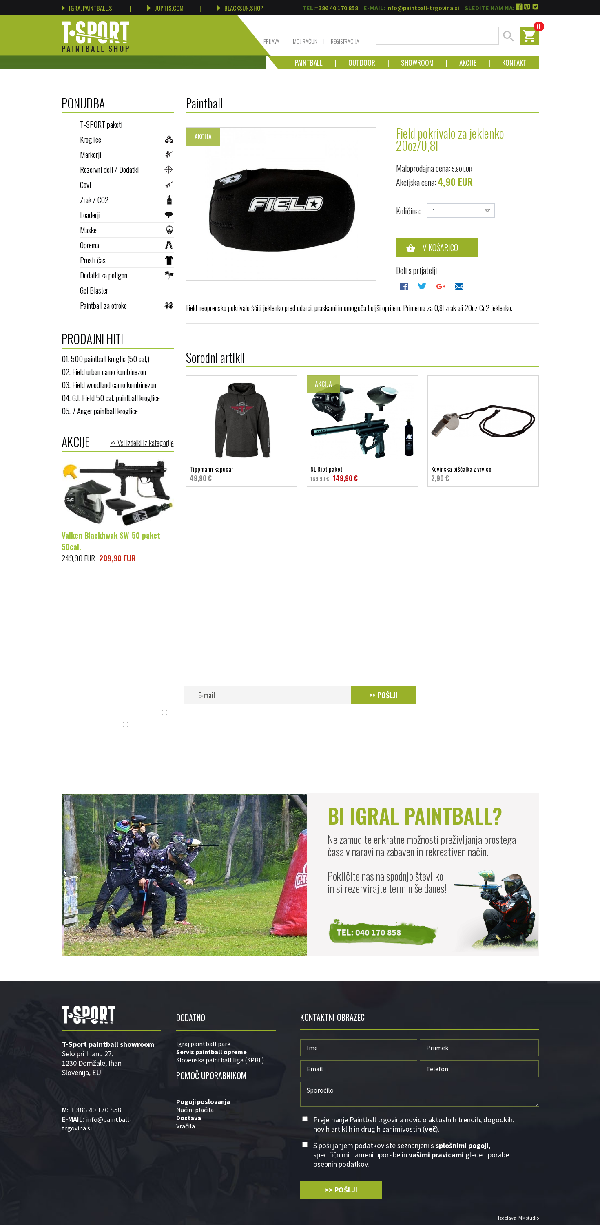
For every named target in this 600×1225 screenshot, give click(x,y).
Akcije (461, 62)
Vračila (185, 1126)
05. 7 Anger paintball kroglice (100, 410)
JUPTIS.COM (165, 7)
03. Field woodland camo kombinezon (109, 384)
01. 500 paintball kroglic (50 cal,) (105, 358)
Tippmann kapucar (242, 473)
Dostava (188, 1118)
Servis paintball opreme (211, 1052)
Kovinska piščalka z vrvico (483, 473)
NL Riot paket (362, 473)
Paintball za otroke (127, 305)
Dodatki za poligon (127, 274)
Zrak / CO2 (127, 199)
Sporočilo (419, 1094)
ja (227, 1101)
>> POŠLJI (384, 695)
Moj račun (305, 41)
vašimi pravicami (374, 725)
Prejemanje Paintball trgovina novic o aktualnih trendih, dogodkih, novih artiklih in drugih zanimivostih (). (305, 713)
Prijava (271, 41)
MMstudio (528, 1218)
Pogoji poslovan (200, 1101)
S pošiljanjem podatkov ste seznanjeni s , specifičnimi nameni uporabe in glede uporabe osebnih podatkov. (305, 725)
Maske (127, 229)
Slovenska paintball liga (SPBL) (220, 1060)
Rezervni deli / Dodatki (127, 169)
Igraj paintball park (203, 1044)
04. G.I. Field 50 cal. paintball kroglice (111, 397)
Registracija (345, 41)
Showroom (411, 62)
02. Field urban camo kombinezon (104, 371)
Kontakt (508, 62)
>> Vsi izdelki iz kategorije (142, 442)
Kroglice (127, 139)
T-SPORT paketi (127, 124)
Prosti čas (127, 259)
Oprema (127, 244)
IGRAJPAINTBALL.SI (88, 7)
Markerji (127, 154)
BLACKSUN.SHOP (240, 7)
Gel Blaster (127, 290)
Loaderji (127, 214)
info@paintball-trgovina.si (422, 8)
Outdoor (355, 62)
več (432, 713)
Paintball (309, 62)
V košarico (440, 247)
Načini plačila (195, 1110)
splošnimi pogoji (252, 725)
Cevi (127, 184)
